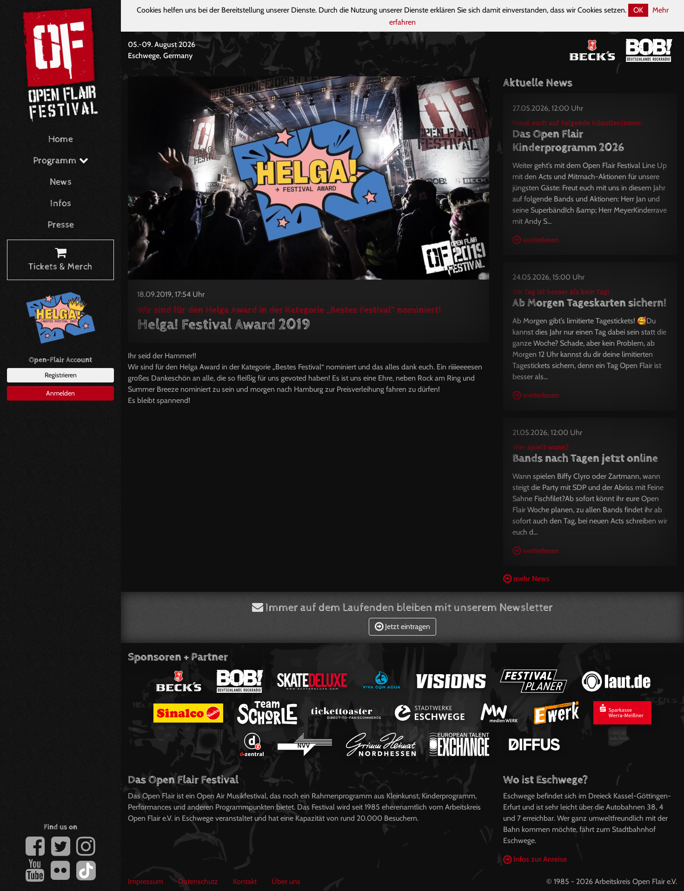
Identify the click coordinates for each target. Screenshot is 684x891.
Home (60, 139)
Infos (60, 203)
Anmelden (60, 393)
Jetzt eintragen (402, 626)
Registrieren (61, 375)
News (61, 182)
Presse (60, 225)
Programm (60, 160)
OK (638, 10)
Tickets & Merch (60, 260)
